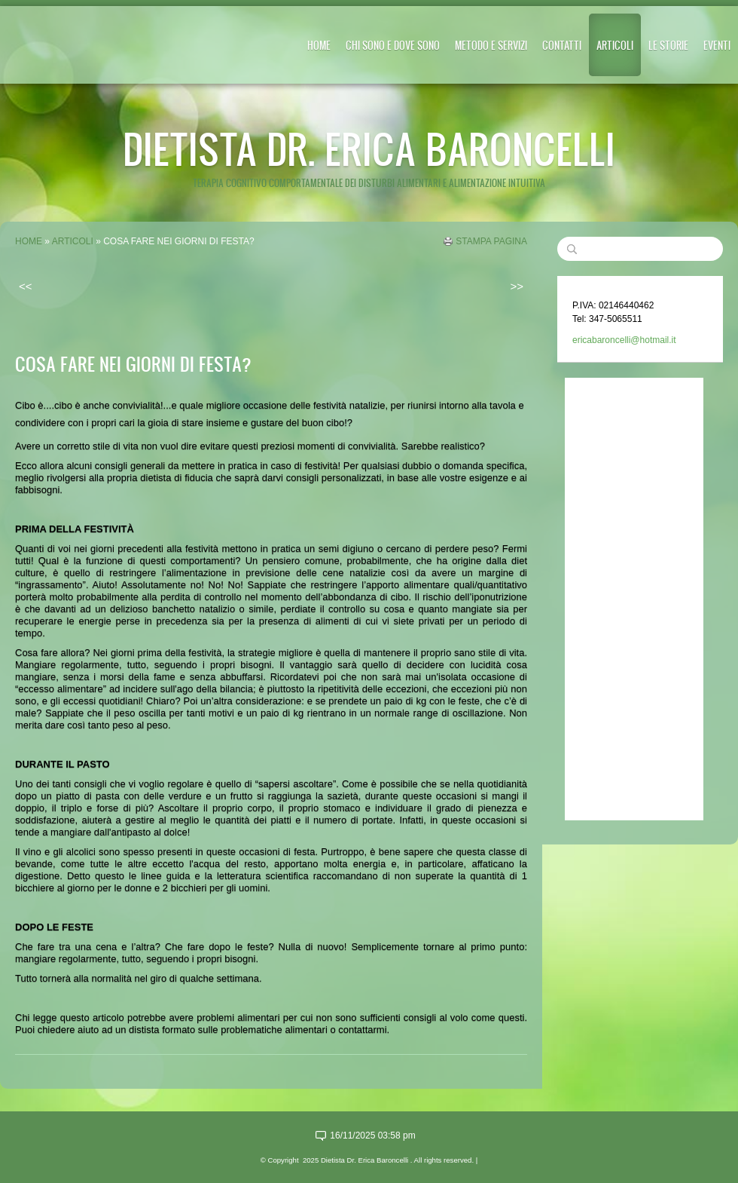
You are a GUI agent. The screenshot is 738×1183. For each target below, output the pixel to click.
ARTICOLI (614, 45)
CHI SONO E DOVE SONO (393, 45)
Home (319, 45)
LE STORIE (668, 45)
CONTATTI (561, 45)
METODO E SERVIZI (491, 45)
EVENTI (716, 45)
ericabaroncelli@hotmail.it (624, 340)
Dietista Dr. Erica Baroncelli (369, 148)
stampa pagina (491, 241)
